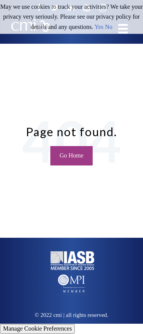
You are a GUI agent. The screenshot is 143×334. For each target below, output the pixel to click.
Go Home (71, 155)
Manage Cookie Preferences (37, 328)
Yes (99, 27)
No (108, 27)
